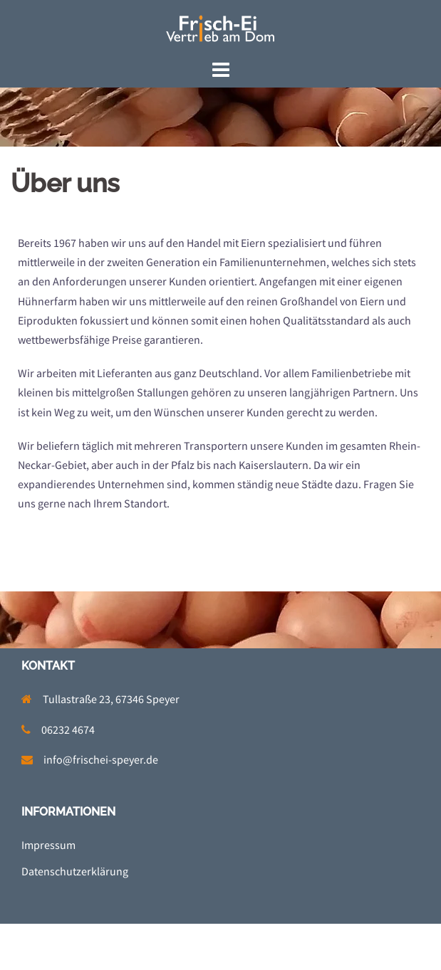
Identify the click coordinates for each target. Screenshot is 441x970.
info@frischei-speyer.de (100, 759)
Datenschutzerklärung (74, 871)
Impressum (48, 845)
